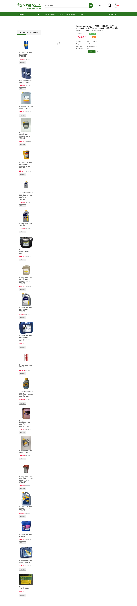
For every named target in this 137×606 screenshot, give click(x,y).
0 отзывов (85, 33)
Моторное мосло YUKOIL (25, 224)
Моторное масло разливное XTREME (25, 54)
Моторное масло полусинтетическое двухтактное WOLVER (26, 479)
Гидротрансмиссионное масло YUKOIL (28, 107)
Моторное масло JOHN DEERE (25, 588)
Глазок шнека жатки (27, 22)
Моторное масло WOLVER (25, 366)
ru (103, 5)
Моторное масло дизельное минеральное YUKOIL (25, 135)
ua (100, 5)
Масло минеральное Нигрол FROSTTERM (24, 423)
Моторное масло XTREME (25, 535)
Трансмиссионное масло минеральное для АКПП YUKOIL (26, 393)
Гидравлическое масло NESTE (25, 561)
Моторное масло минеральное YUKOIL (25, 508)
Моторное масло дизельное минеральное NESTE (25, 338)
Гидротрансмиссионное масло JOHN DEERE (28, 251)
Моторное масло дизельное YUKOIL (25, 309)
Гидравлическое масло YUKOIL (25, 81)
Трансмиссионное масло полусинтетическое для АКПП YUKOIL (26, 195)
